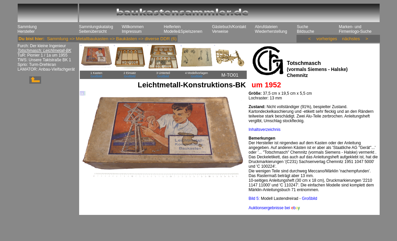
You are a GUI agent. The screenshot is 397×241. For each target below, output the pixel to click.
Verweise (220, 31)
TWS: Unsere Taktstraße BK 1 (44, 60)
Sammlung (27, 26)
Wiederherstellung (271, 31)
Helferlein (172, 26)
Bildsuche (305, 31)
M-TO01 (229, 75)
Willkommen (133, 26)
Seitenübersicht (93, 31)
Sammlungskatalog (96, 26)
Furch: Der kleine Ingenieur (42, 46)
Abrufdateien (266, 26)
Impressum (132, 31)
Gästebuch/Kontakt (229, 26)
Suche (302, 26)
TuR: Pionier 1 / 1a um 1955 (43, 55)
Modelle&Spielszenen (183, 31)
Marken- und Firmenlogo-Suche (355, 29)
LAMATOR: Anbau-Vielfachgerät (46, 69)
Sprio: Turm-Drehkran (37, 64)
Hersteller (26, 31)
